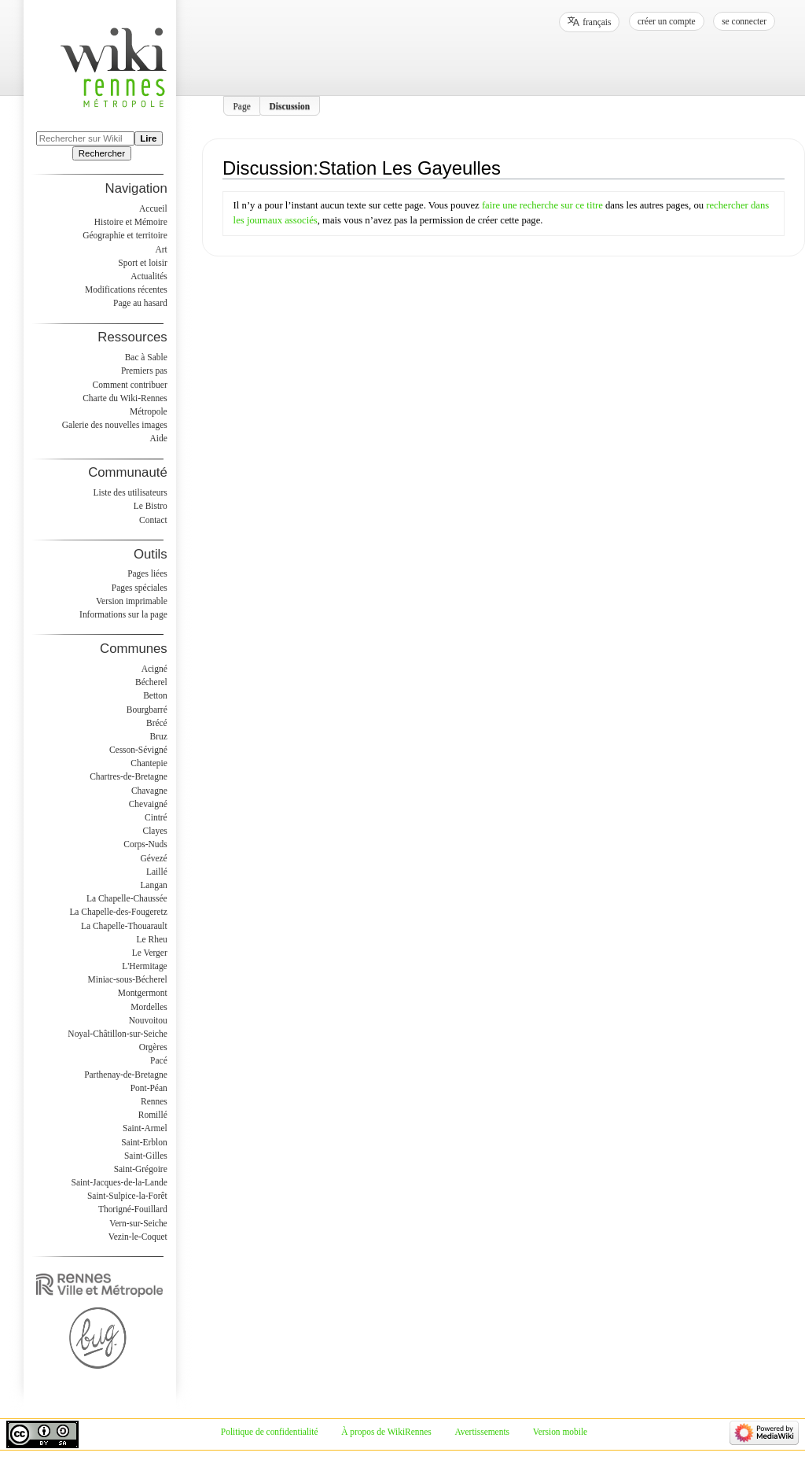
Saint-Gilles (145, 1155)
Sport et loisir (142, 262)
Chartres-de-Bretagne (128, 776)
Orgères (153, 1047)
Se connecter (744, 21)
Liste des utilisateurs (130, 492)
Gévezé (153, 858)
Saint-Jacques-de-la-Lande (119, 1182)
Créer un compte (667, 21)
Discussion (290, 105)
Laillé (156, 871)
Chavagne (149, 790)
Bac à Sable (146, 357)
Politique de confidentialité (269, 1431)
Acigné (154, 668)
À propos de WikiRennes (386, 1431)
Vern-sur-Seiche (138, 1223)
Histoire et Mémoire (130, 222)
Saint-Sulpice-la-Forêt (127, 1195)
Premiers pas (144, 370)
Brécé (156, 723)
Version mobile (560, 1431)
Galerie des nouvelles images (114, 425)
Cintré (156, 817)
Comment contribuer (130, 384)
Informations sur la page (123, 614)
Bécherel (151, 682)
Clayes (155, 830)
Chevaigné (148, 804)
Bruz (158, 736)
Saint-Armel (145, 1128)
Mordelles (148, 1007)
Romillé (152, 1114)
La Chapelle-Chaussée (126, 898)
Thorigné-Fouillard (132, 1209)
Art (161, 249)
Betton (155, 695)
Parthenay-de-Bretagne (125, 1074)
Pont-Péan (148, 1088)
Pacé (158, 1060)
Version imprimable (131, 601)
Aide (158, 438)
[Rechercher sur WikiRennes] (85, 138)
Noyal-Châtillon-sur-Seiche (117, 1033)
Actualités (148, 276)
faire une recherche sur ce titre (542, 205)
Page (242, 105)
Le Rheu (152, 939)
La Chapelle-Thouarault (124, 926)
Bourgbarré (147, 709)
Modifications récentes (126, 289)
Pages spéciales (139, 587)
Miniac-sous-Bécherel (127, 979)
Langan (153, 885)
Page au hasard (140, 303)
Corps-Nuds (145, 844)
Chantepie (148, 763)
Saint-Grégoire (140, 1169)
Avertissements (481, 1431)
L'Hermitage (144, 966)
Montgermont (142, 992)
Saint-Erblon (144, 1142)
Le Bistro (150, 506)
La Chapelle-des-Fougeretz (118, 911)
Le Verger (149, 952)
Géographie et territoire (125, 235)
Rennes (154, 1101)
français (597, 22)
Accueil (153, 208)
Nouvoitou (148, 1020)
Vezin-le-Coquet (137, 1236)
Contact (153, 520)
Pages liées (147, 573)
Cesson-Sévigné (138, 749)
